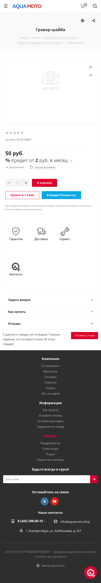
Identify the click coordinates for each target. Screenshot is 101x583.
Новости (50, 382)
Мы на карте (50, 393)
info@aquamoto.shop (75, 522)
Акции (50, 388)
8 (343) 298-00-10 (30, 521)
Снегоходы (51, 448)
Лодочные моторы (50, 460)
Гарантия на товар (50, 426)
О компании (50, 366)
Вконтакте (45, 501)
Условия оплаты (50, 415)
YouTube (55, 501)
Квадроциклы (50, 443)
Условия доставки (51, 421)
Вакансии (50, 371)
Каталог (50, 436)
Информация (50, 403)
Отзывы (50, 377)
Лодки (50, 454)
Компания (50, 359)
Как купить (51, 410)
